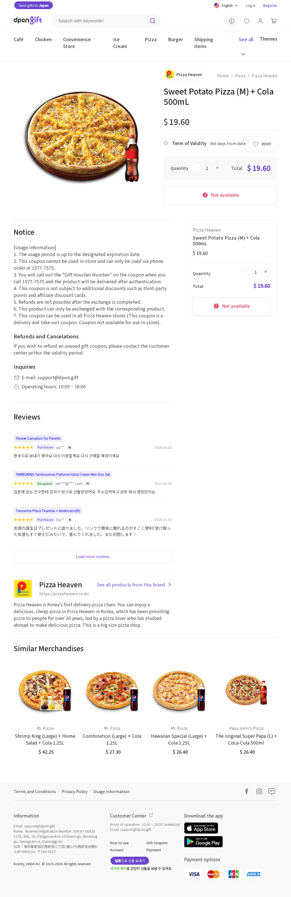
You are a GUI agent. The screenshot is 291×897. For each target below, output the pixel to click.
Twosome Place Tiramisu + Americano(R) (48, 510)
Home (223, 75)
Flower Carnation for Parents (38, 438)
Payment (153, 849)
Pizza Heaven (264, 75)
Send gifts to (33, 5)
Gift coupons (157, 842)
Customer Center (131, 815)
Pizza (240, 75)
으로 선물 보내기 (130, 860)
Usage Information (111, 791)
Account (117, 849)
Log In (250, 5)
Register (270, 5)
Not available (220, 194)
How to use (119, 842)
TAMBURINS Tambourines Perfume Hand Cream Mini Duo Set (63, 474)
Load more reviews (92, 556)
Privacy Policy (75, 791)
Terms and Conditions (35, 791)
